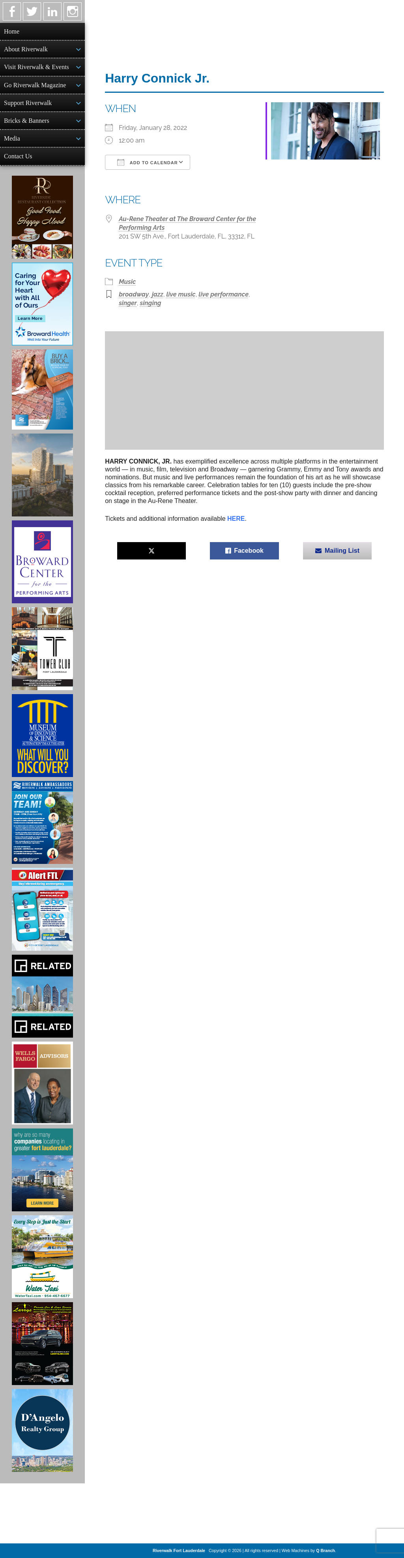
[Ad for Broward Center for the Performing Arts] (42, 561)
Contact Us (18, 156)
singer (128, 303)
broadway (134, 294)
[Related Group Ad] (42, 996)
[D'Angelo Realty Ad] (42, 1430)
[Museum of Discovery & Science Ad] (42, 735)
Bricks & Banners (26, 120)
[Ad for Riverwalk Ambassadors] (42, 822)
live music (181, 294)
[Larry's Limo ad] (42, 1343)
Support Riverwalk (28, 102)
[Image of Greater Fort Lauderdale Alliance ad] (42, 1169)
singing (150, 303)
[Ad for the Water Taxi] (42, 1256)
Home (11, 31)
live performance (223, 294)
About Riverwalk (26, 49)
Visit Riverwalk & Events (36, 67)
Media (12, 138)
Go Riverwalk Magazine (35, 85)
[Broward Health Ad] (42, 304)
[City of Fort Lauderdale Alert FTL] (42, 909)
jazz (157, 294)
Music (127, 281)
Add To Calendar (147, 162)
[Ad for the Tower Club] (42, 648)
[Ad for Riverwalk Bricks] (42, 389)
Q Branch (325, 1550)
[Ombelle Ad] (42, 475)
